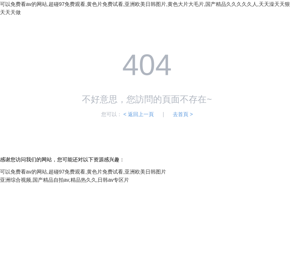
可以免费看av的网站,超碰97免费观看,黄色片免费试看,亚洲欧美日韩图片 (83, 172)
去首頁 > (183, 114)
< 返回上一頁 (138, 114)
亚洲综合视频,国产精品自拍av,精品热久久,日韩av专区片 (64, 180)
